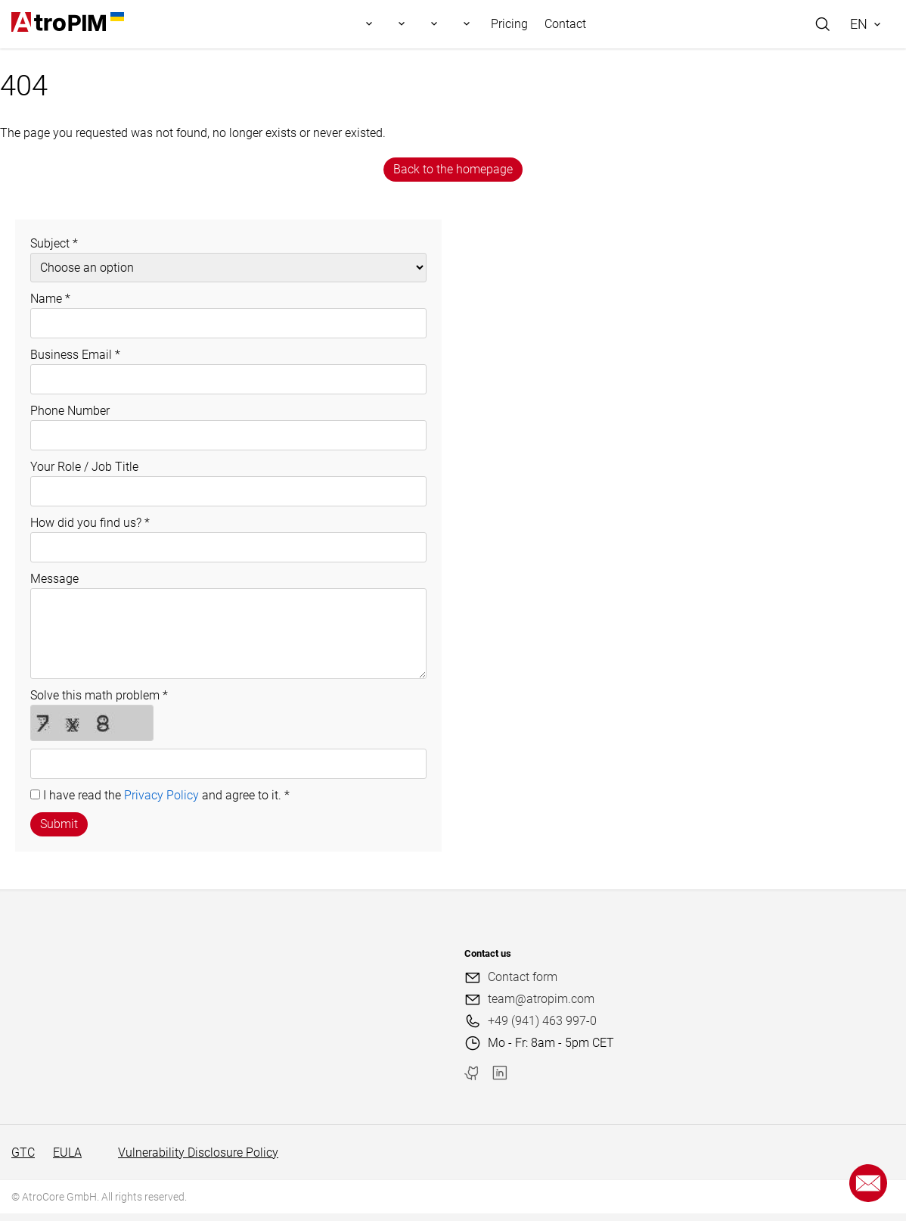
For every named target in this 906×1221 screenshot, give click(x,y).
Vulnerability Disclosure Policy (198, 1152)
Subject (54, 243)
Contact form (522, 977)
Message (54, 579)
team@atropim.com (541, 999)
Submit (59, 824)
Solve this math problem (99, 695)
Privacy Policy (161, 795)
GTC (23, 1152)
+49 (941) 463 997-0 (542, 1021)
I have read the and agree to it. (166, 795)
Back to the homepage (453, 169)
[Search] (823, 24)
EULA (67, 1152)
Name (50, 298)
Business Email (75, 354)
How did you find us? (90, 522)
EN (858, 24)
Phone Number (70, 410)
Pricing (509, 24)
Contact (565, 24)
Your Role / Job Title (84, 466)
